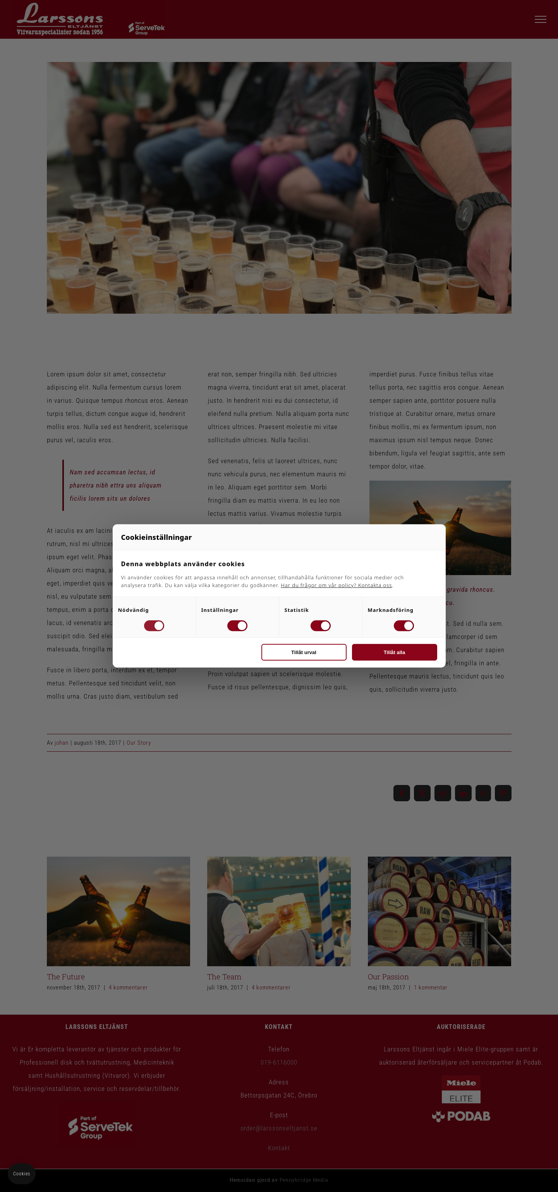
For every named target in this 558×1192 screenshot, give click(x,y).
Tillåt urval (303, 652)
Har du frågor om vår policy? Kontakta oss (336, 585)
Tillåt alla (394, 652)
